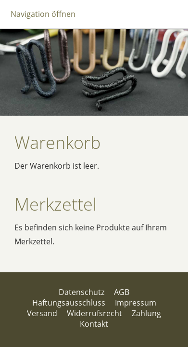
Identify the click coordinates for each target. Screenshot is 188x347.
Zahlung (146, 313)
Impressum (135, 302)
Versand (42, 313)
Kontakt (94, 324)
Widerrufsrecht (94, 313)
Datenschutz (81, 292)
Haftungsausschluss (68, 302)
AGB (121, 292)
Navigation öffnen (43, 14)
